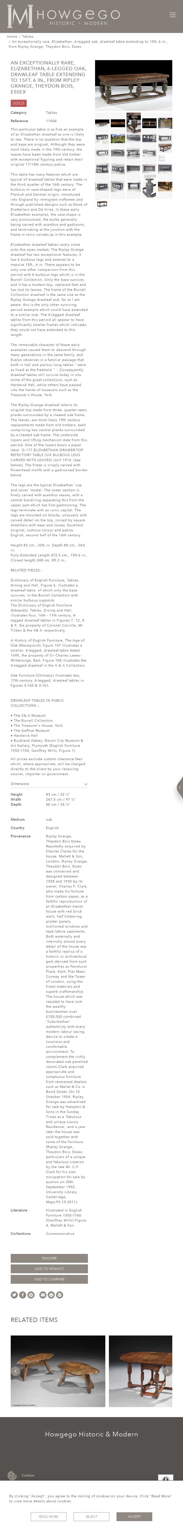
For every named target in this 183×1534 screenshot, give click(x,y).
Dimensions (49, 783)
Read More (48, 1516)
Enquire (49, 1258)
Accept (134, 1516)
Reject (91, 1516)
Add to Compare (49, 1279)
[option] (58, 1371)
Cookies (20, 1476)
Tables (27, 36)
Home (12, 36)
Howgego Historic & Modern (91, 1434)
